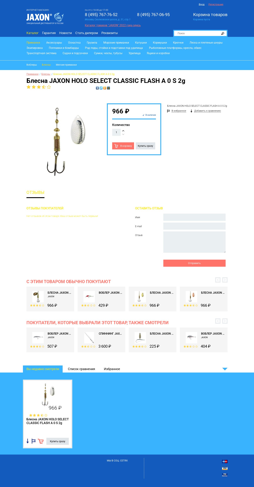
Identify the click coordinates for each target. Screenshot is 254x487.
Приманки (33, 42)
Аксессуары (54, 42)
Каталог (32, 33)
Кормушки (160, 42)
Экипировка (34, 48)
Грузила (92, 42)
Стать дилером (86, 33)
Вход (201, 4)
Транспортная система (41, 53)
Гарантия (49, 33)
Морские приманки (116, 42)
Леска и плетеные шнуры (206, 42)
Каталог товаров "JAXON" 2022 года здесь (113, 25)
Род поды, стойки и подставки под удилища (114, 48)
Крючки (178, 42)
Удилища (135, 53)
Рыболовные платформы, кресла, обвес (175, 48)
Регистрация (215, 4)
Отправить (194, 263)
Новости (65, 33)
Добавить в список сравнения (27, 441)
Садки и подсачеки (75, 53)
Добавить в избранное (34, 441)
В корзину (126, 145)
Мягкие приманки (66, 64)
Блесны (46, 64)
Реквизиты (109, 33)
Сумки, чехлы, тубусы (108, 53)
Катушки (141, 42)
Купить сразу (145, 145)
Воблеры (31, 64)
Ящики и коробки (158, 53)
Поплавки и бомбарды (64, 48)
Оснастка (74, 42)
